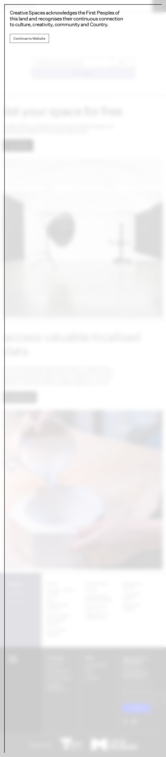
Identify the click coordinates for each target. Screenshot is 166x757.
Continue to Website (29, 38)
